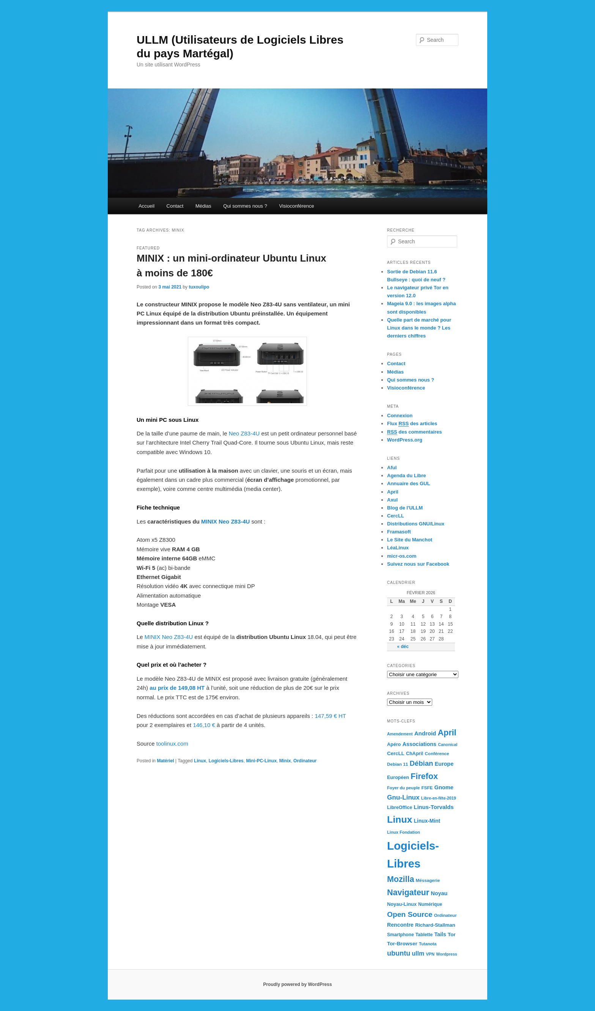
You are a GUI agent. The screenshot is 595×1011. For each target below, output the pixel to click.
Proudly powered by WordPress (297, 984)
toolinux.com (172, 743)
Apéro (394, 744)
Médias (203, 206)
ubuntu (398, 953)
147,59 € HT (330, 716)
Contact (175, 206)
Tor (452, 934)
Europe (444, 764)
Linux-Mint (427, 821)
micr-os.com (401, 556)
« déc (403, 646)
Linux (200, 760)
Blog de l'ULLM (405, 508)
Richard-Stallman (435, 925)
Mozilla (400, 879)
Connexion (399, 415)
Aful (392, 467)
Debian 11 (397, 764)
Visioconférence (296, 206)
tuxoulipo (199, 287)
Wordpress (446, 954)
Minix (285, 760)
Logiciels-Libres (226, 760)
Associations (419, 744)
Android (425, 733)
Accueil (146, 206)
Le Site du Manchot (409, 540)
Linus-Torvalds (433, 807)
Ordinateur (304, 760)
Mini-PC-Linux (261, 760)
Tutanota (427, 944)
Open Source (410, 914)
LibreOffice (399, 807)
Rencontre (400, 925)
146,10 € (204, 725)
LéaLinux (398, 547)
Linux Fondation (403, 832)
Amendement (400, 734)
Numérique (430, 904)
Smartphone (400, 934)
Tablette (424, 934)
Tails (440, 934)
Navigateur (408, 892)
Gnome (443, 787)
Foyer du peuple (403, 787)
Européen (398, 777)
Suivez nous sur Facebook (418, 564)
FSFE (427, 787)
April (392, 492)
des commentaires (414, 432)
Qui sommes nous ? (245, 206)
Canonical (447, 744)
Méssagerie (428, 880)
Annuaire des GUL (408, 483)
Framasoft (399, 532)
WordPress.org (404, 440)
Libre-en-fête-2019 (438, 798)
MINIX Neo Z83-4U (225, 521)
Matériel (165, 760)
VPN (430, 954)
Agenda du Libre (406, 475)
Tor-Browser (402, 943)
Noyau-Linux (402, 904)
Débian (421, 763)
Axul (392, 500)
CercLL (395, 516)
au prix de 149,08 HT (177, 688)
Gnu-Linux (403, 797)
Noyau (439, 893)
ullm (418, 953)
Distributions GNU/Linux (415, 524)
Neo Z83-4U (244, 433)
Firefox (424, 776)
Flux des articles (412, 424)
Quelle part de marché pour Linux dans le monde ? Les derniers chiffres (419, 328)
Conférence (437, 753)
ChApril (414, 753)
